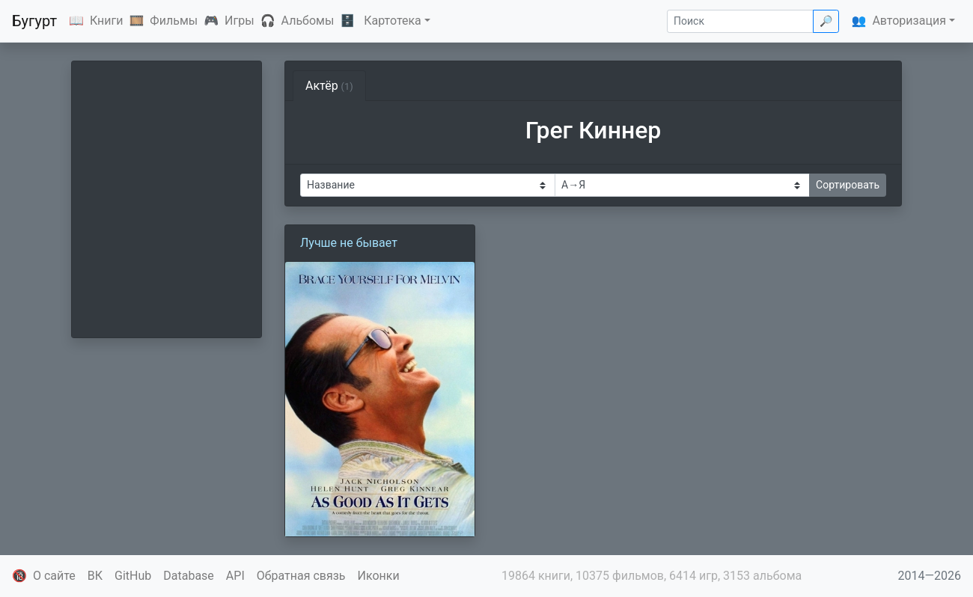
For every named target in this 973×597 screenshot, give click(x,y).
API (235, 576)
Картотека (392, 20)
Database (188, 576)
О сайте (54, 576)
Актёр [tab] (329, 86)
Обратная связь (301, 576)
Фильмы (174, 20)
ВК (95, 576)
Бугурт (34, 21)
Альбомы (308, 20)
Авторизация (909, 20)
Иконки (379, 576)
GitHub (133, 576)
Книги (106, 20)
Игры (239, 20)
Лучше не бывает (348, 243)
